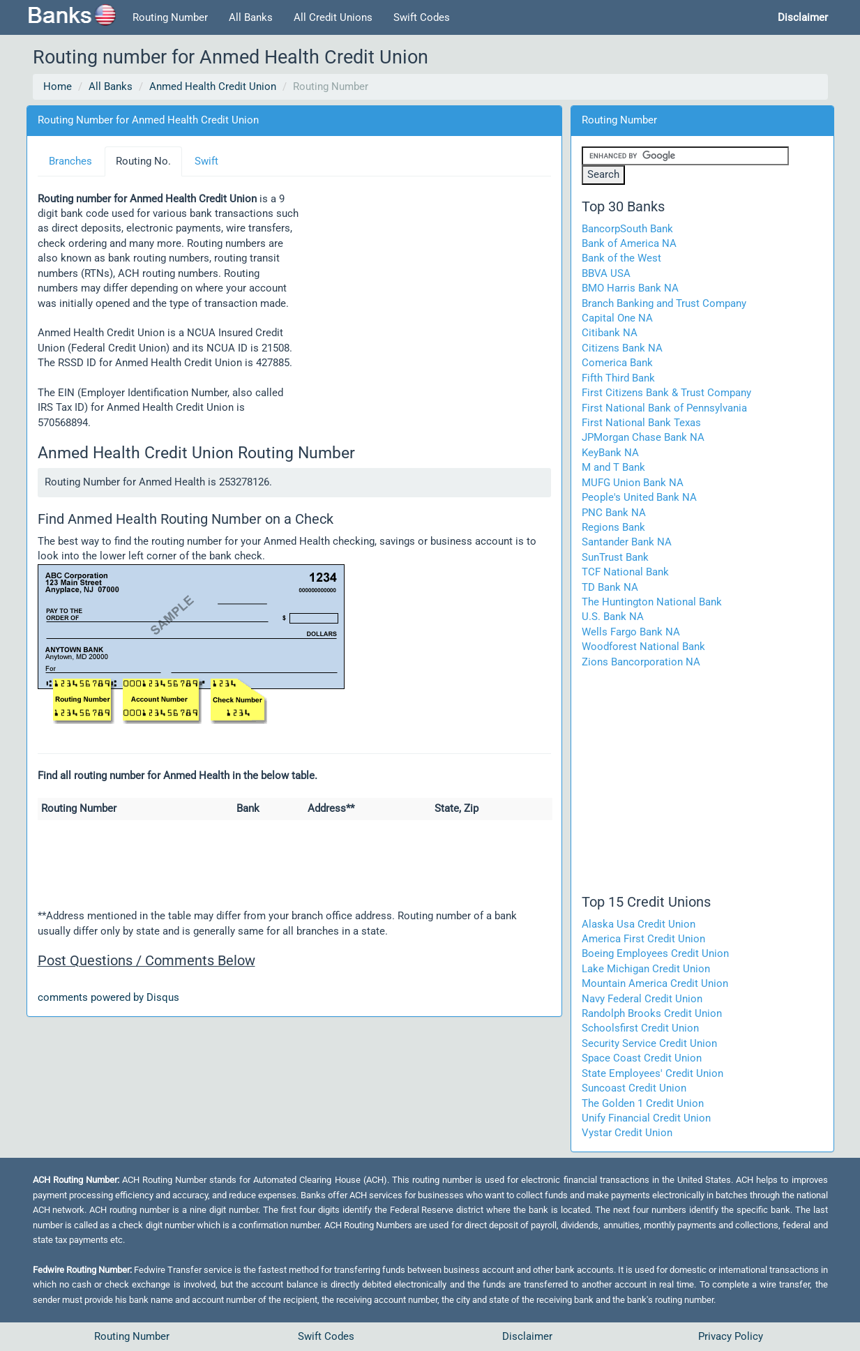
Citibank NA (610, 332)
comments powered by (108, 997)
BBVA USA (606, 273)
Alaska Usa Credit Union (638, 924)
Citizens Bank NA (622, 348)
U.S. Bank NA (613, 616)
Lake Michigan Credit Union (646, 969)
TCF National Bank (625, 572)
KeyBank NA (610, 452)
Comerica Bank (617, 362)
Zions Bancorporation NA (641, 662)
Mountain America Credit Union (655, 983)
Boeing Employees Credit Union (655, 953)
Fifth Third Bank (618, 378)
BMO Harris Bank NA (630, 288)
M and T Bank (613, 467)
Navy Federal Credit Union (642, 999)
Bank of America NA (629, 243)
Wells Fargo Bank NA (631, 632)
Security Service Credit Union (649, 1043)
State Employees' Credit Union (652, 1073)
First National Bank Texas (641, 422)
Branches (70, 161)
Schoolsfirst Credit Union (640, 1028)
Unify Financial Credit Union (646, 1118)
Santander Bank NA (627, 542)
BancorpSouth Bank (627, 228)
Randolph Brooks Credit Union (652, 1013)
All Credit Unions (333, 17)
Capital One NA (617, 318)
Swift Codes (421, 17)
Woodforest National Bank (643, 646)
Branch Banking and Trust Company (664, 303)
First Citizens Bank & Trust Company (666, 392)
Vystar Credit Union (627, 1132)
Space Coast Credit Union (642, 1058)
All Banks (251, 17)
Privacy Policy (730, 1336)
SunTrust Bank (615, 557)
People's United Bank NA (639, 497)
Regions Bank (613, 527)
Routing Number (170, 17)
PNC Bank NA (614, 512)
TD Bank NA (610, 587)
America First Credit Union (643, 939)
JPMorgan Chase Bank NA (643, 437)
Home (57, 86)
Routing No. (143, 161)
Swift (206, 161)
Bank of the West (621, 258)
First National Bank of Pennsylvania (664, 408)
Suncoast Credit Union (634, 1088)
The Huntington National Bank (652, 602)
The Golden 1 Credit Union (643, 1103)
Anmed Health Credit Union (212, 86)
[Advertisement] (425, 297)
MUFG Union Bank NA (633, 482)
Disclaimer (527, 1336)
